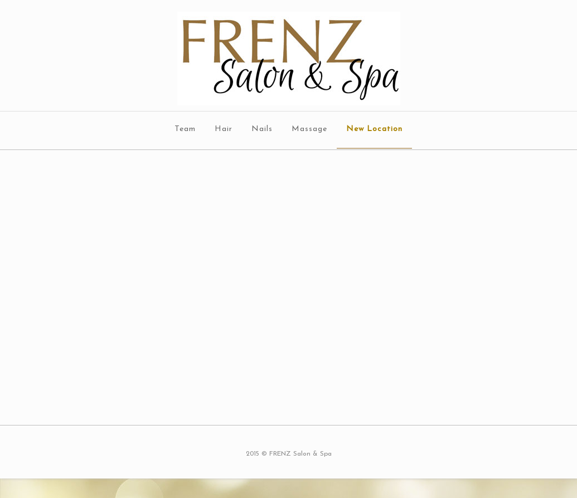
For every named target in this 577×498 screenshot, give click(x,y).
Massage (309, 129)
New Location (374, 129)
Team (185, 129)
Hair (223, 129)
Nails (262, 129)
